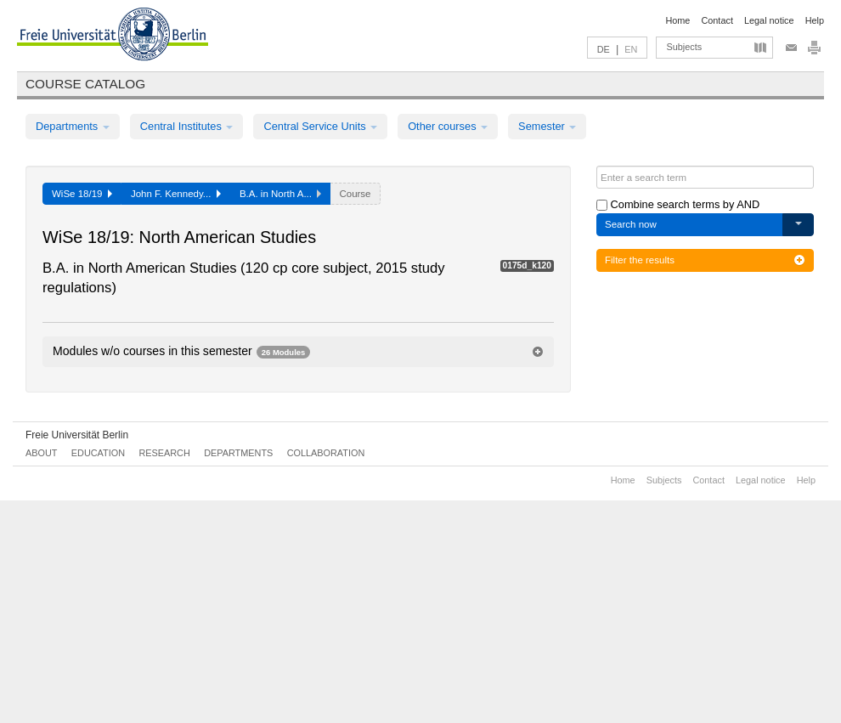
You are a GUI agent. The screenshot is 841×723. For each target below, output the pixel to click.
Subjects (684, 47)
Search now (631, 224)
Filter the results (705, 260)
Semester (547, 126)
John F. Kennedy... (176, 194)
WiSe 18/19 (82, 194)
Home (677, 20)
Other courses (448, 126)
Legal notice (769, 20)
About (41, 453)
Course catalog (85, 83)
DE (603, 49)
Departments (73, 126)
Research (163, 453)
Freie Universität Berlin (76, 435)
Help (814, 20)
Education (98, 453)
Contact (716, 20)
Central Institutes (187, 126)
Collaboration (326, 453)
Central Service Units (320, 126)
